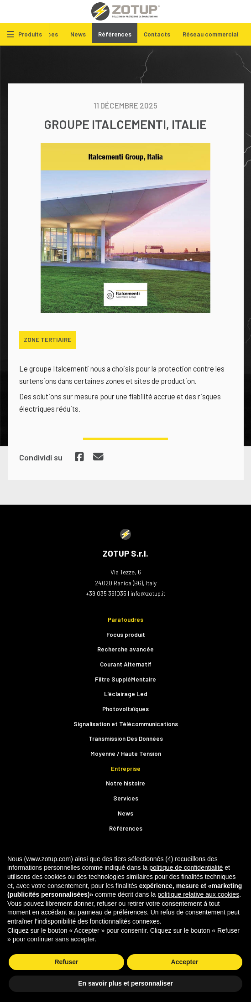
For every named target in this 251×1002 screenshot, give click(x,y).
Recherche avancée (125, 649)
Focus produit (125, 634)
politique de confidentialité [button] (186, 867)
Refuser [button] (66, 962)
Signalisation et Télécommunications (125, 724)
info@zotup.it (148, 593)
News (78, 34)
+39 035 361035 (106, 593)
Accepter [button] (185, 962)
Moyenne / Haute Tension (125, 753)
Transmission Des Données (126, 738)
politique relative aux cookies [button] (198, 894)
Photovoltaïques (125, 709)
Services (125, 798)
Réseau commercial (210, 34)
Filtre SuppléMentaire (125, 679)
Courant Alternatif (126, 664)
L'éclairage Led (125, 693)
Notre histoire (125, 783)
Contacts (157, 34)
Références (114, 34)
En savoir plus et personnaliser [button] (125, 983)
